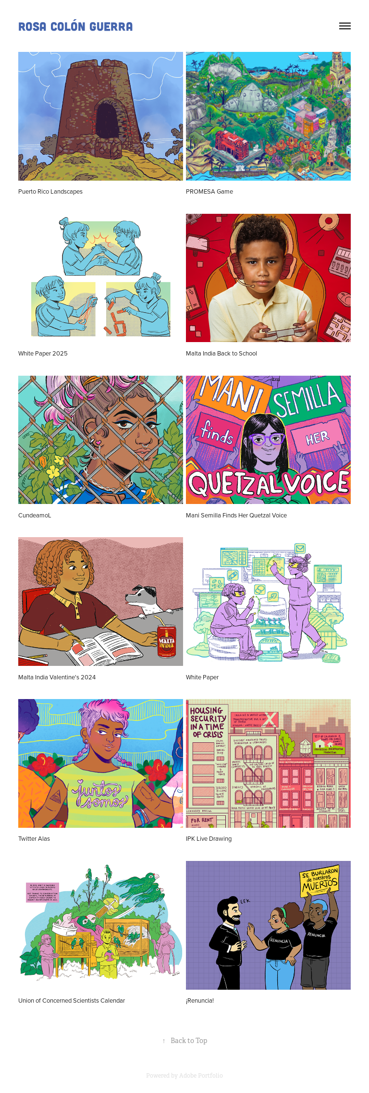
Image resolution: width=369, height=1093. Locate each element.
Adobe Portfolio (201, 1076)
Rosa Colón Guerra (75, 26)
